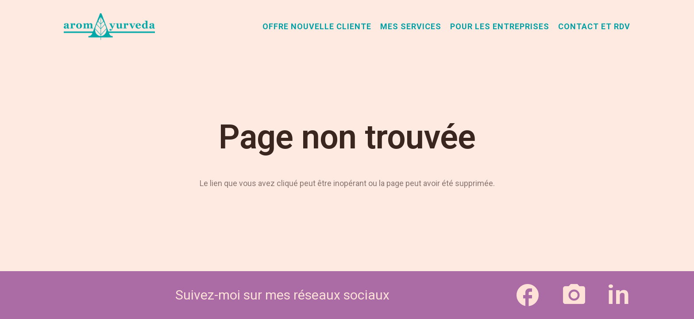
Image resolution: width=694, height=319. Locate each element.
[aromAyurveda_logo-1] (109, 26)
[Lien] (527, 295)
